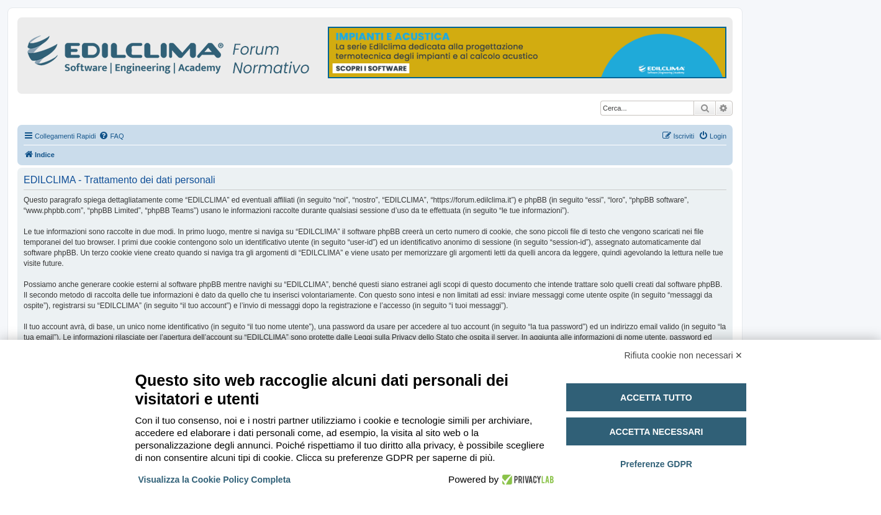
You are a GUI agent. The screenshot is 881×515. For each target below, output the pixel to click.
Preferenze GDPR (656, 464)
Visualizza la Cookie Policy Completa (214, 480)
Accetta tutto (656, 398)
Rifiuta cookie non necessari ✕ (684, 355)
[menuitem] (111, 136)
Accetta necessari (656, 432)
